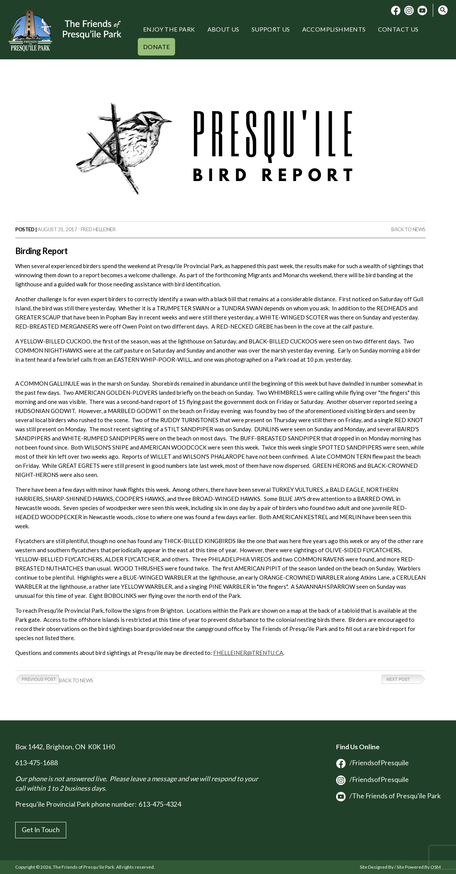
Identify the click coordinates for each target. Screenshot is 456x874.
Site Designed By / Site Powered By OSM (400, 867)
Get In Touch (41, 830)
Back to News (408, 229)
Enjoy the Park (169, 29)
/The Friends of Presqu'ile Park (388, 796)
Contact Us (398, 29)
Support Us (271, 29)
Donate (156, 46)
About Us (223, 29)
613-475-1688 (36, 763)
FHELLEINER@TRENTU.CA (248, 652)
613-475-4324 (160, 804)
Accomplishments (334, 29)
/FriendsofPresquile (372, 763)
